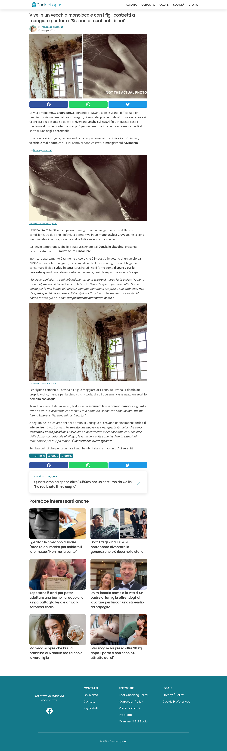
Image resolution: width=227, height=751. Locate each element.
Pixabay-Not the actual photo (43, 223)
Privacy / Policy (173, 695)
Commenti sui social (133, 721)
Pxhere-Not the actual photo (42, 383)
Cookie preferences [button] (176, 702)
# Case (53, 456)
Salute (163, 5)
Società (178, 5)
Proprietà (125, 715)
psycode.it (91, 708)
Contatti (89, 702)
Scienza (131, 5)
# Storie (66, 456)
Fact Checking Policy (133, 695)
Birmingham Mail (42, 150)
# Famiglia (37, 456)
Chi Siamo (91, 695)
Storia (193, 5)
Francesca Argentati (52, 27)
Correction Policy (131, 702)
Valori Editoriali (129, 708)
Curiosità (148, 5)
